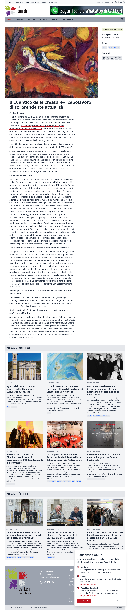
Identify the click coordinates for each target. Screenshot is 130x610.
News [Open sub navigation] (9, 19)
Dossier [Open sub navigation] (20, 19)
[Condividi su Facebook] (104, 58)
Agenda (31, 19)
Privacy (119, 608)
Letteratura (114, 47)
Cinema (79, 481)
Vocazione (30, 557)
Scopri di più (110, 562)
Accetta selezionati (116, 601)
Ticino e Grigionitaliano (112, 29)
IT (21, 6)
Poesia (89, 416)
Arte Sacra (101, 479)
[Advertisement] (86, 10)
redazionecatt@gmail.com (50, 577)
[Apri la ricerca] (122, 19)
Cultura (14, 406)
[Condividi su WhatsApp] (112, 58)
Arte (104, 47)
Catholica (43, 19)
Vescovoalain (21, 557)
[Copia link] (120, 58)
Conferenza (51, 557)
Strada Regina (106, 416)
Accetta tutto (84, 601)
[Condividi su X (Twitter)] (108, 58)
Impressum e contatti (101, 2)
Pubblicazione (51, 481)
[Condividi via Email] (116, 58)
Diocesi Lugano (11, 557)
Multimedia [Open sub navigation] (69, 19)
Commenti (54, 19)
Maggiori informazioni (88, 584)
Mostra (90, 479)
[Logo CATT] (10, 10)
